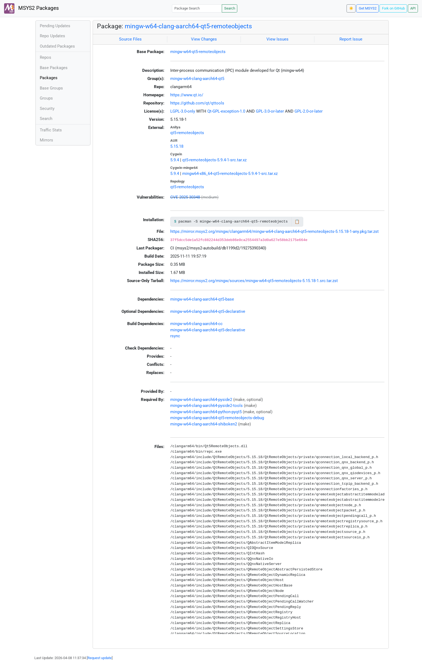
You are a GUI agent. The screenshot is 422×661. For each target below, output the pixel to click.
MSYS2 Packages (31, 8)
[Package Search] (197, 8)
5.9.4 (174, 159)
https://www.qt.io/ (186, 94)
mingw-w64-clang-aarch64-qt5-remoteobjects (188, 26)
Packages (48, 77)
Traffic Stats (51, 130)
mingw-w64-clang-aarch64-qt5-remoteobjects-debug (217, 417)
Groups (46, 98)
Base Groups (51, 88)
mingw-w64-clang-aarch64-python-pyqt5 (206, 411)
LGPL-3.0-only (182, 111)
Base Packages (54, 67)
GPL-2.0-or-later (309, 111)
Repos (45, 57)
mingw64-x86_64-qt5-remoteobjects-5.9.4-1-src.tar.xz (230, 173)
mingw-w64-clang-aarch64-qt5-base (202, 299)
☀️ (351, 8)
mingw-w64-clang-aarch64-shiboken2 (203, 424)
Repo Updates (52, 35)
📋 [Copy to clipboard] (297, 221)
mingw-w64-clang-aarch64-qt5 (197, 78)
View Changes (204, 39)
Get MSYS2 (368, 8)
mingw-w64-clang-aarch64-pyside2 (201, 399)
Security (47, 108)
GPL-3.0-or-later (270, 111)
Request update (99, 658)
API (413, 8)
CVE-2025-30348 (185, 197)
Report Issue (350, 39)
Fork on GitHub (393, 8)
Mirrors (46, 140)
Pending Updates (55, 25)
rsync (175, 335)
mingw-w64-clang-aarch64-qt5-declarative (207, 311)
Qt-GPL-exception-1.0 (226, 111)
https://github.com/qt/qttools (197, 103)
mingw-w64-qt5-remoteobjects (198, 51)
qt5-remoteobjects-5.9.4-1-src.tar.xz (214, 159)
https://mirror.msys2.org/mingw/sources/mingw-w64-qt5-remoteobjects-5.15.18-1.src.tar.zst (254, 280)
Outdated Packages (57, 46)
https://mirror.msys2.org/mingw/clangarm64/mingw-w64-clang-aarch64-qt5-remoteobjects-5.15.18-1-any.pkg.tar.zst (274, 231)
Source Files (130, 39)
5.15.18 (176, 146)
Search (229, 8)
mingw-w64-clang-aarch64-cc (196, 323)
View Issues (277, 39)
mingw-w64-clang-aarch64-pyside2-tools (206, 405)
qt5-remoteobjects (187, 132)
